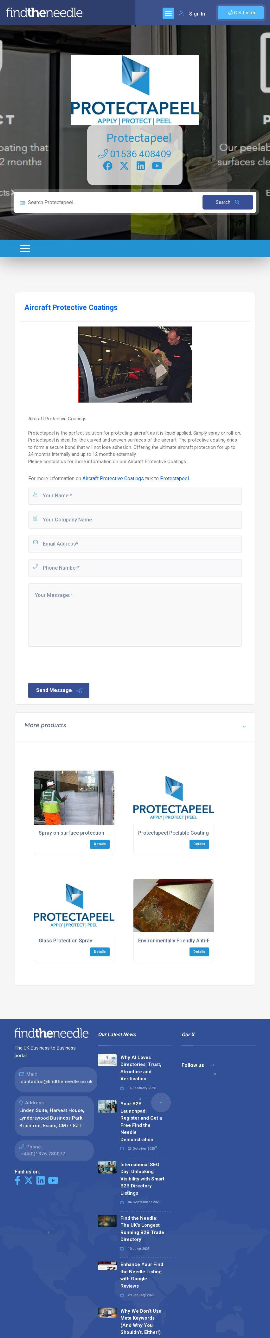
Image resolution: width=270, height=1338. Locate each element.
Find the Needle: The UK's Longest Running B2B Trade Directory (142, 1229)
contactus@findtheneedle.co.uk (57, 1081)
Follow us (198, 1065)
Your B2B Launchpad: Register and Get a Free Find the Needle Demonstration (141, 1121)
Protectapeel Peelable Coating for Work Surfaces (196, 833)
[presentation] (75, 664)
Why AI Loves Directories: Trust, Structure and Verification (140, 1068)
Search (228, 202)
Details (100, 844)
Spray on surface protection (71, 833)
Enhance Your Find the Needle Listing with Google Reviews (141, 1275)
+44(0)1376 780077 (43, 1154)
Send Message (59, 690)
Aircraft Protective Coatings (113, 478)
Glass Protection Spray (65, 941)
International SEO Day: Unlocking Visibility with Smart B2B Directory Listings (142, 1179)
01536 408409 (134, 153)
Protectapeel (138, 138)
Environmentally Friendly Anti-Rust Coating (187, 941)
